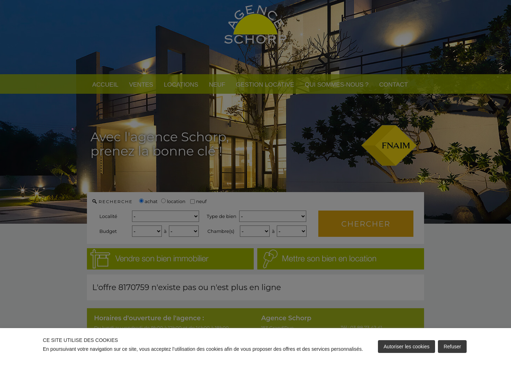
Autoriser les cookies (406, 346)
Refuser (452, 346)
